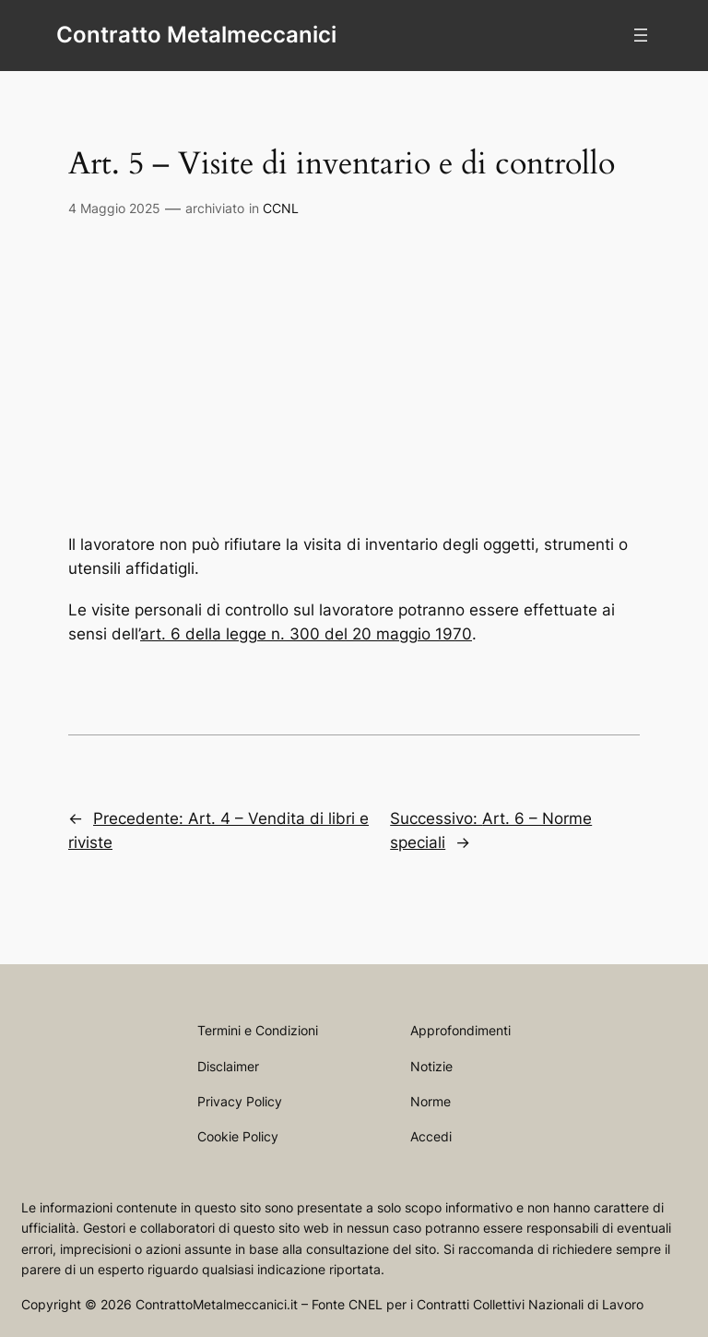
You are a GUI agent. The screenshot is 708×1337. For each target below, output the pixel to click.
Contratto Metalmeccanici (196, 34)
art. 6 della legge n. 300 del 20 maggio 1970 (306, 634)
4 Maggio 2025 (114, 208)
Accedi (431, 1136)
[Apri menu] (641, 35)
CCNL (281, 208)
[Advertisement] (354, 386)
